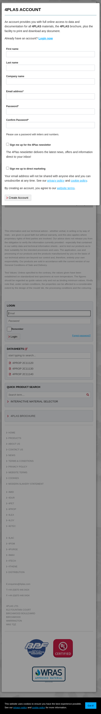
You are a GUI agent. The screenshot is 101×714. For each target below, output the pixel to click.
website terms (66, 188)
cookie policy (38, 707)
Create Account (17, 197)
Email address (15, 91)
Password (12, 106)
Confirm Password (17, 120)
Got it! (91, 705)
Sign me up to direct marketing (27, 168)
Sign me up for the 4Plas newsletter (30, 144)
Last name (12, 62)
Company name (15, 76)
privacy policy (20, 707)
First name (12, 49)
